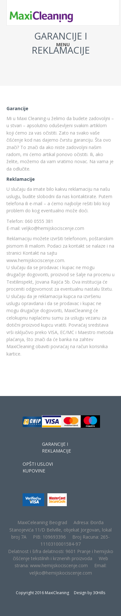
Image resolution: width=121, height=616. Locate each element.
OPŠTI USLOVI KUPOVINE (38, 467)
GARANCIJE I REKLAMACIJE (56, 447)
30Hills (99, 592)
